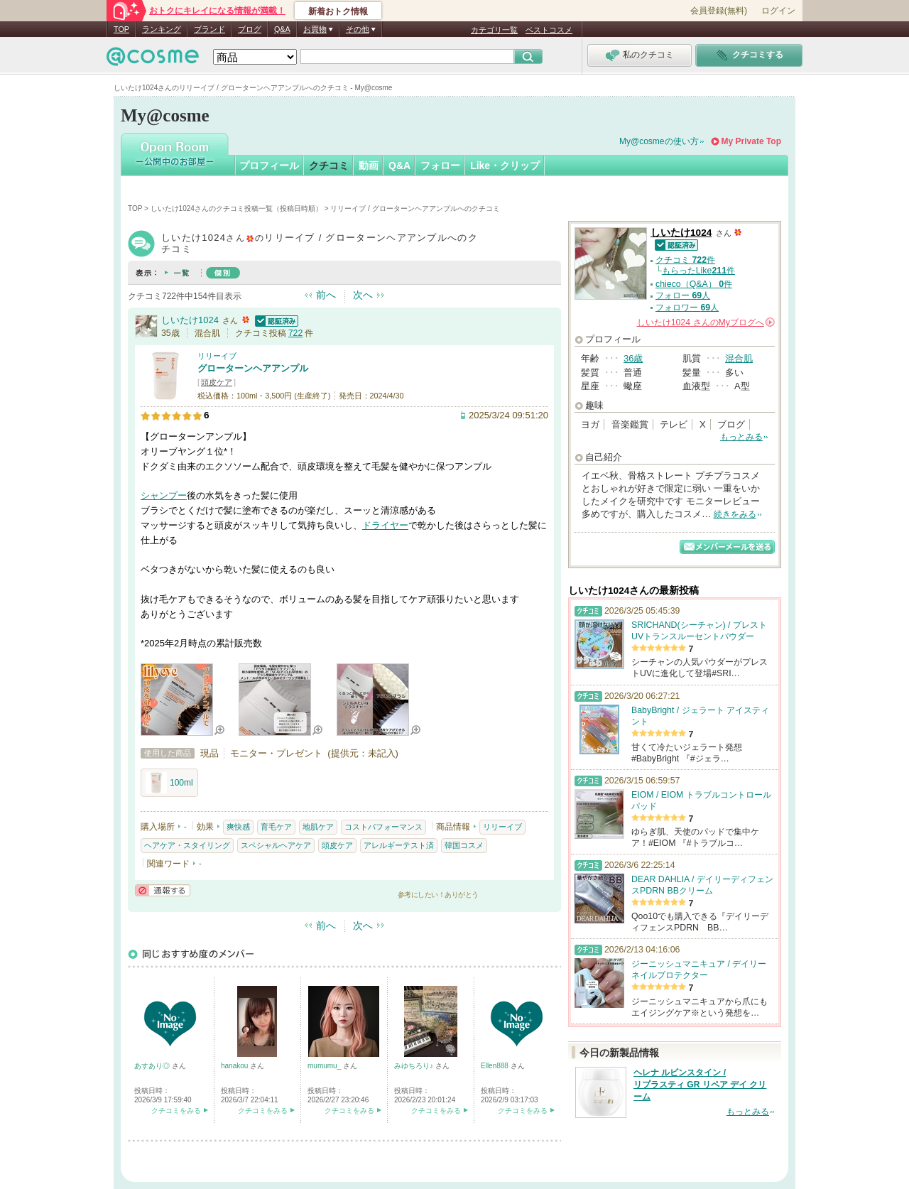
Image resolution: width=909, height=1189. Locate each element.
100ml (169, 782)
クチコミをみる (176, 1110)
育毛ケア (276, 826)
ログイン (778, 11)
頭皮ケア (216, 382)
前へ (326, 294)
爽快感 (238, 826)
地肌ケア (318, 826)
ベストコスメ (549, 30)
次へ (363, 294)
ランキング (161, 29)
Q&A (282, 29)
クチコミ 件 (685, 260)
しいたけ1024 (190, 320)
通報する (162, 890)
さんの (706, 322)
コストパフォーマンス (383, 826)
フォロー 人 (682, 295)
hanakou (235, 1066)
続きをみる (735, 514)
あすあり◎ (153, 1066)
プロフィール (269, 165)
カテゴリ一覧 (494, 30)
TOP (121, 29)
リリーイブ (216, 356)
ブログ (249, 29)
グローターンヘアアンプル (252, 368)
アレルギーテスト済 (399, 845)
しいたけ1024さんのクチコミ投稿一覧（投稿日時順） (236, 208)
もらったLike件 (698, 271)
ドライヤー (385, 525)
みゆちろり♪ (414, 1066)
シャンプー (164, 495)
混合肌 (739, 358)
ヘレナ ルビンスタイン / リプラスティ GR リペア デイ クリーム (699, 1085)
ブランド (209, 29)
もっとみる (741, 437)
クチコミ (329, 165)
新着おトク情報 (338, 11)
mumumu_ (325, 1066)
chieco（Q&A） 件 (693, 284)
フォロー (440, 165)
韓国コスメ (464, 845)
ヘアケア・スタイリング (187, 845)
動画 (369, 165)
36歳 (633, 358)
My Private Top (751, 141)
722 (295, 333)
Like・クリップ (505, 165)
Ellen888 (496, 1066)
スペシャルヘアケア (276, 845)
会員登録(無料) (718, 11)
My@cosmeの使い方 (659, 141)
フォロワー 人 (687, 308)
